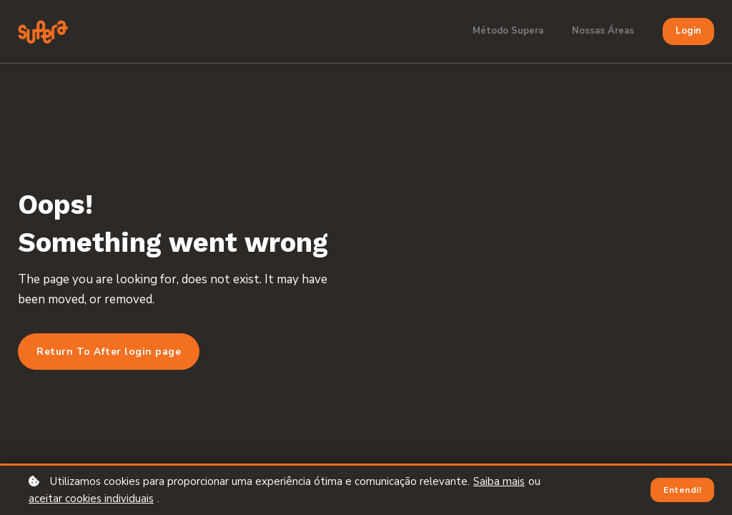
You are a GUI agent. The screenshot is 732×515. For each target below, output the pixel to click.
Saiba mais (499, 481)
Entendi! (682, 490)
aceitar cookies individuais (91, 498)
